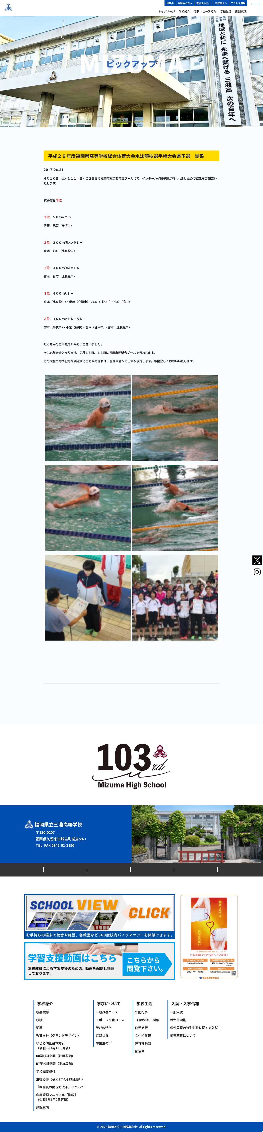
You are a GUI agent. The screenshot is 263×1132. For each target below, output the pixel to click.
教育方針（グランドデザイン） (58, 1035)
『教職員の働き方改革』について (60, 1086)
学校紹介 (184, 11)
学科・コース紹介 (205, 11)
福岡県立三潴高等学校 (37, 7)
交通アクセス (77, 869)
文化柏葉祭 (143, 1035)
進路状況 (240, 11)
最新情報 (52, 869)
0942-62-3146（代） (60, 845)
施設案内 (42, 1107)
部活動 (140, 1051)
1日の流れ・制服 (147, 1019)
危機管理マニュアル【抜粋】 (57, 1097)
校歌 (39, 1019)
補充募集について (183, 1035)
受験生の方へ (185, 3)
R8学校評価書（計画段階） (55, 1055)
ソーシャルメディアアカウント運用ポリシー (188, 869)
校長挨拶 (42, 1012)
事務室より (221, 3)
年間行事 (141, 1012)
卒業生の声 (104, 1043)
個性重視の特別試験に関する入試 (194, 1027)
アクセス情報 (238, 3)
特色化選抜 (178, 1019)
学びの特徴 (104, 1027)
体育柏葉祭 (143, 1043)
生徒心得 (60, 1079)
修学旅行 (141, 1027)
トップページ (166, 11)
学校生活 (225, 11)
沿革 (39, 1027)
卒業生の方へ (203, 3)
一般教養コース (107, 1012)
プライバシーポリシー (131, 869)
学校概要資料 (45, 1071)
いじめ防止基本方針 (54, 1045)
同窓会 (170, 3)
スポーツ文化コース (110, 1019)
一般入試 (176, 1012)
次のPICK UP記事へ (205, 690)
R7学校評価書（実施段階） (55, 1063)
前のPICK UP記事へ (58, 690)
